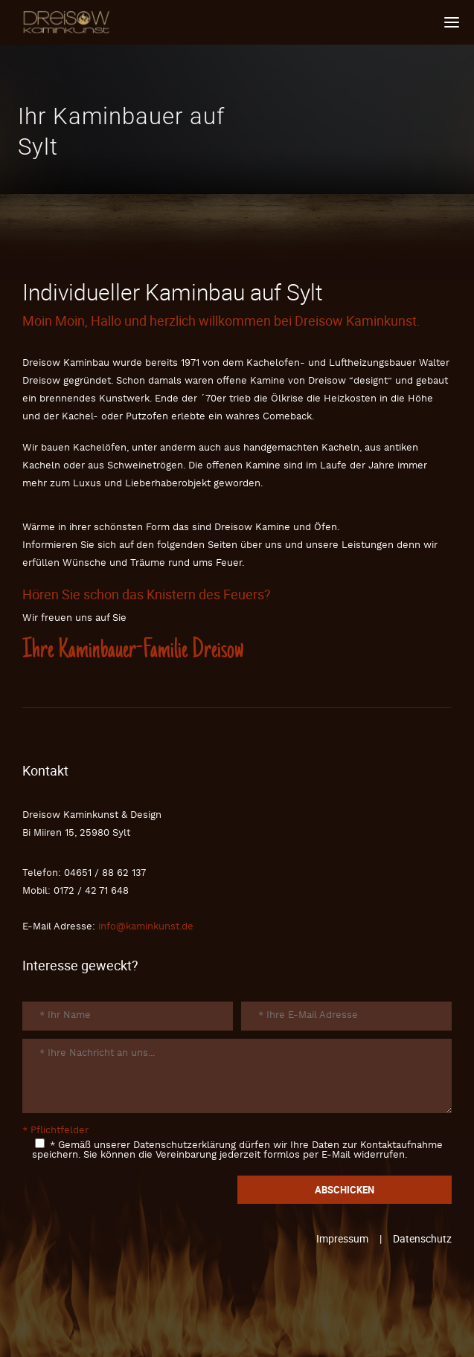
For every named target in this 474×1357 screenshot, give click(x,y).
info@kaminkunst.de (145, 927)
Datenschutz (422, 1238)
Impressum (342, 1238)
